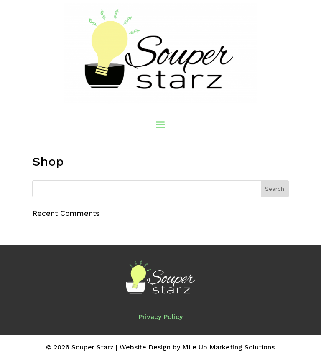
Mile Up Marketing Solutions (228, 347)
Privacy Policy (160, 317)
